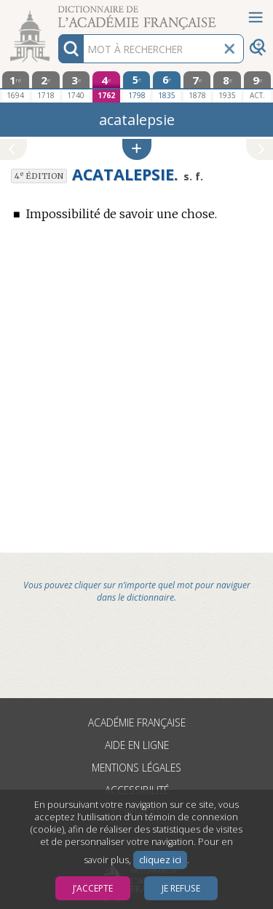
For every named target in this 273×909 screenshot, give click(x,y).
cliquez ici (160, 860)
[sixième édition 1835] (167, 86)
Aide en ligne (137, 745)
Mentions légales (136, 767)
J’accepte (93, 888)
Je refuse (181, 888)
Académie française (137, 722)
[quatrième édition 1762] (106, 87)
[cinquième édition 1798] (137, 86)
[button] (136, 149)
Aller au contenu (57, 12)
